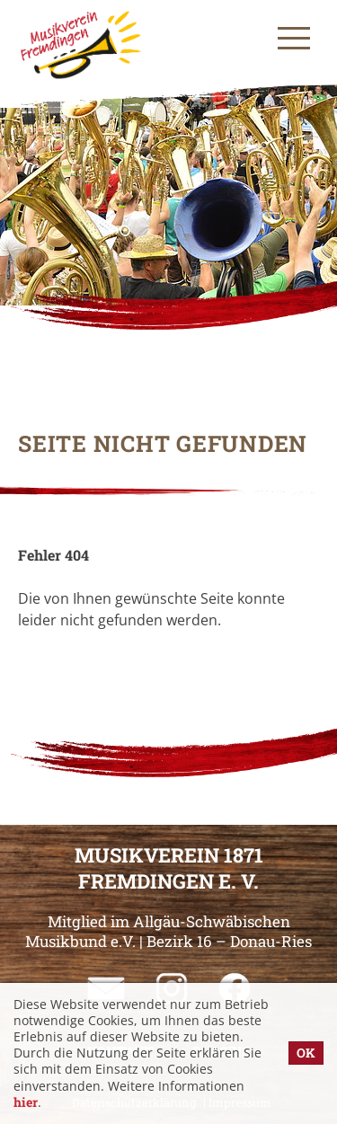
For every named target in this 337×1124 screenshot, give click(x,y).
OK (306, 1052)
